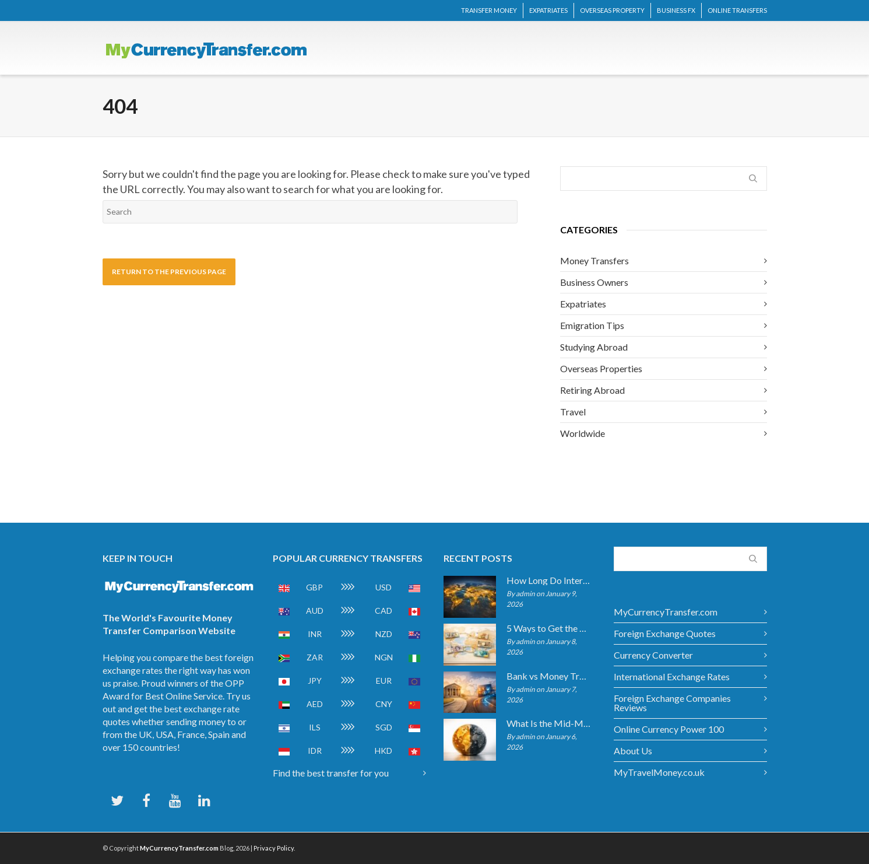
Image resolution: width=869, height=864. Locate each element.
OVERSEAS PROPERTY (612, 10)
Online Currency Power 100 (669, 728)
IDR (315, 750)
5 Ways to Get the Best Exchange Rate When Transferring (548, 628)
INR (315, 634)
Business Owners (594, 282)
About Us (633, 750)
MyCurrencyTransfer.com (665, 611)
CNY (383, 704)
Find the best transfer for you (331, 772)
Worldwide (582, 433)
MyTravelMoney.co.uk (659, 772)
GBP (314, 587)
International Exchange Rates (672, 676)
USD (383, 587)
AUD (314, 610)
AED (315, 704)
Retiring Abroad (592, 390)
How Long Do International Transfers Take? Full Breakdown (548, 580)
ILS (315, 727)
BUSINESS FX (676, 10)
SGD (383, 727)
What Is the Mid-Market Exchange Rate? (548, 723)
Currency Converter (653, 654)
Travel (573, 411)
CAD (383, 610)
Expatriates (583, 303)
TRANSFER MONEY (489, 10)
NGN (384, 657)
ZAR (315, 657)
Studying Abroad (594, 346)
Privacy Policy (274, 848)
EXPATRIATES (548, 10)
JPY (315, 680)
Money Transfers (594, 260)
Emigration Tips (592, 325)
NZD (383, 634)
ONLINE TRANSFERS (737, 10)
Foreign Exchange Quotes (665, 633)
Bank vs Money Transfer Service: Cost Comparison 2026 (548, 676)
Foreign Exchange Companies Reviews (672, 702)
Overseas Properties (601, 368)
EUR (384, 680)
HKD (383, 750)
